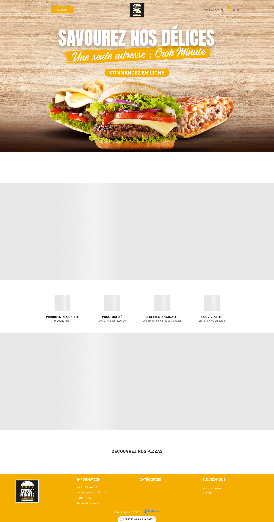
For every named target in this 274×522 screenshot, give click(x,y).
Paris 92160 (85, 497)
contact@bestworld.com (92, 492)
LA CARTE (62, 10)
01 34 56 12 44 (87, 486)
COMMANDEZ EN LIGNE (137, 72)
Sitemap (207, 492)
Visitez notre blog (212, 488)
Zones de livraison (88, 503)
